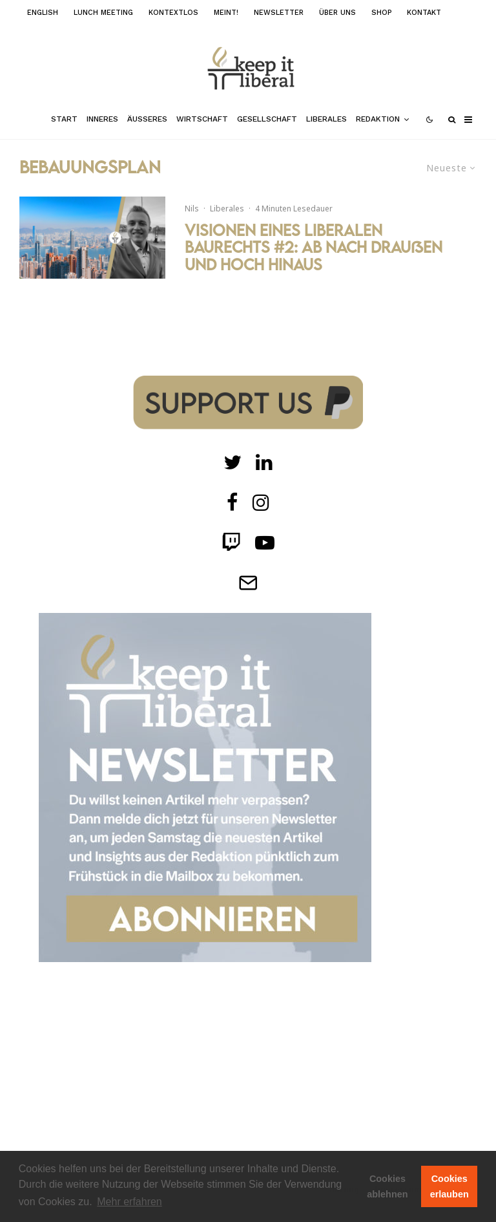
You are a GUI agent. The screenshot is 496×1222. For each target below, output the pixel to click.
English (42, 12)
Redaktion (378, 118)
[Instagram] (261, 502)
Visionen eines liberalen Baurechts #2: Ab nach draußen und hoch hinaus (313, 247)
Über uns (337, 12)
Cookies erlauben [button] (449, 1186)
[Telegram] (248, 582)
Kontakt (424, 12)
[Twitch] (264, 462)
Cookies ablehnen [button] (387, 1186)
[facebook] (232, 502)
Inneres (102, 118)
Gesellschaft (267, 118)
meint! (226, 12)
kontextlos (173, 12)
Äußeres (147, 118)
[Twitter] (232, 462)
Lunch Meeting (103, 12)
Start (64, 118)
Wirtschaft (202, 118)
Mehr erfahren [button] (129, 1201)
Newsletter (279, 12)
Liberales (326, 118)
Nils (192, 208)
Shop (381, 12)
